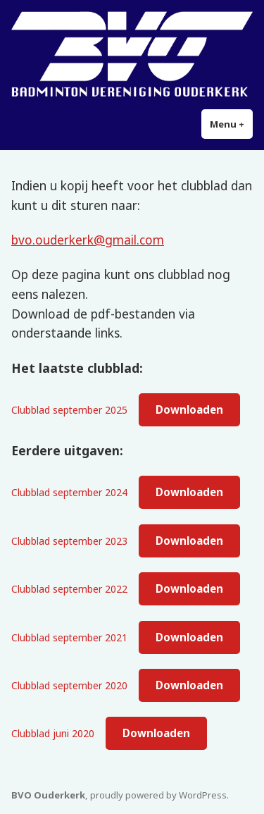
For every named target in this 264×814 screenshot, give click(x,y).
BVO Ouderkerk (48, 795)
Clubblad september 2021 (69, 637)
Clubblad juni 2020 (52, 733)
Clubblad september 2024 (69, 492)
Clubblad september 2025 (69, 410)
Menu (231, 123)
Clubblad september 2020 (69, 685)
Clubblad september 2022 (69, 589)
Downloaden (189, 409)
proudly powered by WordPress (158, 795)
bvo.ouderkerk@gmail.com (87, 239)
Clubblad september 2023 (69, 541)
